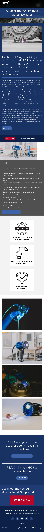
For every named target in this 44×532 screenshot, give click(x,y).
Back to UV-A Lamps (11, 212)
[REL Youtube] (26, 518)
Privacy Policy (18, 528)
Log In (40, 528)
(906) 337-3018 (34, 510)
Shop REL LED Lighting (22, 456)
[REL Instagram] (31, 518)
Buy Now (6, 128)
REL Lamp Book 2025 (27, 138)
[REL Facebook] (17, 518)
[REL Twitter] (22, 518)
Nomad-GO (22, 478)
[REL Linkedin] (12, 518)
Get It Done (20, 500)
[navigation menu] (40, 2)
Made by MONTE (30, 528)
